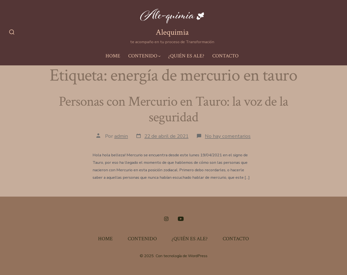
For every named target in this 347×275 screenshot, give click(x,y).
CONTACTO (225, 56)
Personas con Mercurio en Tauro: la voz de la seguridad (173, 109)
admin (121, 136)
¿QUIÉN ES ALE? (186, 56)
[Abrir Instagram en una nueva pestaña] (166, 219)
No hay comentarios (228, 136)
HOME (113, 56)
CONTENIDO (144, 56)
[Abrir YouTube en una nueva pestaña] (180, 219)
